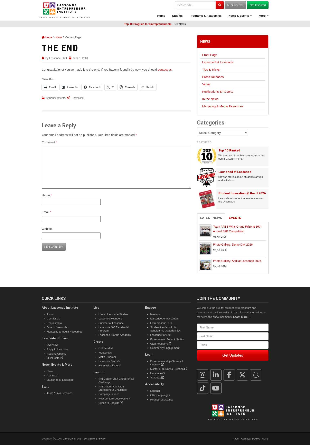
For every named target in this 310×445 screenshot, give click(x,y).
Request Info (54, 323)
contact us (165, 69)
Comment (49, 142)
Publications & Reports (217, 91)
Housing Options (56, 353)
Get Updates (232, 355)
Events (235, 217)
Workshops (105, 352)
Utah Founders (160, 343)
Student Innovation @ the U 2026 (242, 193)
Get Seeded (105, 348)
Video (206, 84)
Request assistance (161, 399)
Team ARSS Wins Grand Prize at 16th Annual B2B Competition (237, 229)
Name (47, 195)
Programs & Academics (205, 15)
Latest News (211, 217)
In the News (210, 99)
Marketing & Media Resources (222, 106)
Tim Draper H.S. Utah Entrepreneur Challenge (112, 388)
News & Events (240, 15)
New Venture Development (114, 398)
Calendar (52, 375)
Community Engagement (164, 347)
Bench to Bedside (110, 402)
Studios (176, 15)
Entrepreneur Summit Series (167, 339)
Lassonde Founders (110, 318)
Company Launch (108, 394)
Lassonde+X (157, 373)
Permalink (78, 97)
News (59, 37)
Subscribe (235, 5)
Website (47, 228)
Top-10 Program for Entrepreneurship (147, 24)
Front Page (209, 55)
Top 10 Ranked (229, 150)
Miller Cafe (55, 357)
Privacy (101, 438)
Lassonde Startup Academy (114, 334)
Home (161, 15)
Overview (52, 344)
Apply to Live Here (57, 349)
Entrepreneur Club (161, 323)
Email (46, 212)
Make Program (107, 356)
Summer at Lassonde (111, 323)
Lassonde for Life (160, 334)
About (50, 314)
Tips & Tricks (211, 69)
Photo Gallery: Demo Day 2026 (233, 244)
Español (155, 390)
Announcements (55, 97)
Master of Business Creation (168, 368)
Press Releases (213, 77)
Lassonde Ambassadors (164, 318)
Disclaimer (89, 438)
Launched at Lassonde (217, 62)
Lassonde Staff (58, 58)
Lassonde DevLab (109, 361)
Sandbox (157, 377)
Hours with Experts (109, 365)
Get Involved (258, 5)
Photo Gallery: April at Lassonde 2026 (237, 261)
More (263, 15)
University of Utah (72, 438)
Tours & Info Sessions (60, 393)
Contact (245, 438)
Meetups (155, 314)
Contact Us (53, 318)
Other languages (160, 395)
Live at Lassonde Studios (113, 314)
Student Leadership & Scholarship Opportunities (165, 329)
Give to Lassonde (57, 327)
